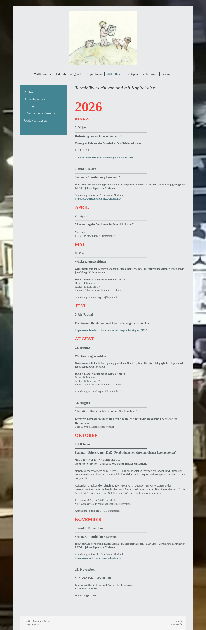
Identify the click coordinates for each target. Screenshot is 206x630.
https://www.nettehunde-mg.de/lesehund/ (98, 198)
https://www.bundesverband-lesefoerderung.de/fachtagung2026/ (111, 330)
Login (179, 620)
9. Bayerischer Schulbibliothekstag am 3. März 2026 (104, 157)
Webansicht (176, 624)
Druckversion (33, 621)
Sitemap (47, 621)
